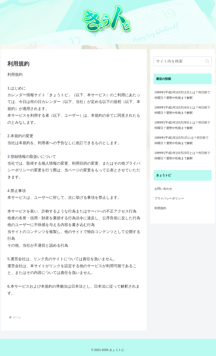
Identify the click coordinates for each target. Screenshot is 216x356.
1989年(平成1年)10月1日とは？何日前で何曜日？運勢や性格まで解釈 (181, 140)
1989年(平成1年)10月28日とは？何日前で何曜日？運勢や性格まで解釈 (182, 125)
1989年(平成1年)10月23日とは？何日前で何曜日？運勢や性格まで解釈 (182, 155)
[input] (182, 61)
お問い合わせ (163, 188)
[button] (207, 61)
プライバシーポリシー (169, 198)
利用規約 (160, 208)
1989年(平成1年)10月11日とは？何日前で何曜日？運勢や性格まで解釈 (182, 95)
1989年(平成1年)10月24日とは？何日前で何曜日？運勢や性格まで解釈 (182, 110)
